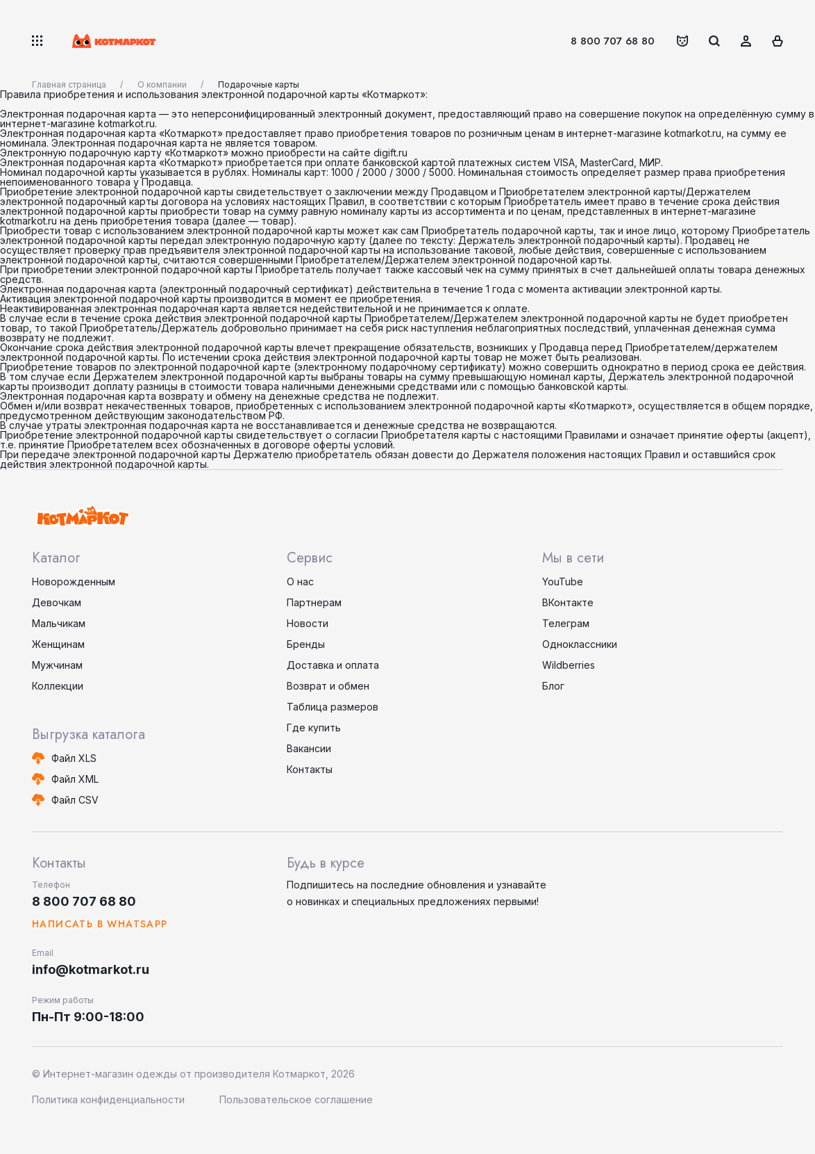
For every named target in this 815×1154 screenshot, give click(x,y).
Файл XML (75, 779)
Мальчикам (58, 623)
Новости (307, 623)
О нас (300, 581)
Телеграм (565, 623)
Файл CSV (75, 800)
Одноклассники (579, 644)
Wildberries (568, 665)
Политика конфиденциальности (108, 1099)
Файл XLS (73, 758)
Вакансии (309, 748)
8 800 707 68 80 (613, 41)
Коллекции (57, 686)
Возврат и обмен (328, 686)
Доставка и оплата (333, 665)
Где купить (314, 727)
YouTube (562, 581)
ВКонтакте (568, 602)
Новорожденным (73, 581)
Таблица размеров (332, 707)
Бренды (306, 644)
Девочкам (56, 602)
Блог (553, 686)
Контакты (310, 769)
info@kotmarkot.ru (90, 969)
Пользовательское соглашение (296, 1099)
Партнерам (314, 602)
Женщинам (58, 644)
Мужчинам (57, 665)
